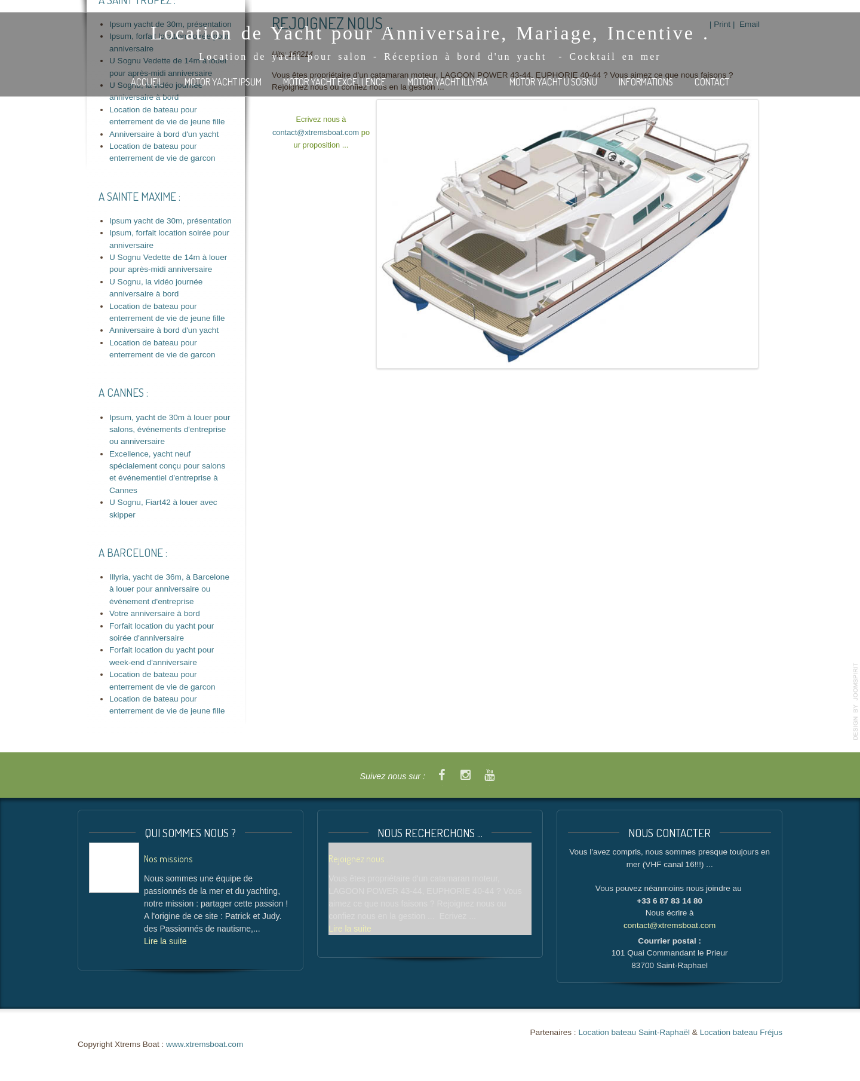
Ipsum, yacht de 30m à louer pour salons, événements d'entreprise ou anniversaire (170, 429)
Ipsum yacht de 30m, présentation (170, 220)
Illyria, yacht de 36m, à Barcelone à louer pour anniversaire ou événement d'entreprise (169, 589)
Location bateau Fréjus (741, 1032)
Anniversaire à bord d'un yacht (164, 134)
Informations (646, 81)
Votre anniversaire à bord (154, 613)
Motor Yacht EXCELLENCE (334, 81)
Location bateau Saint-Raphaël (634, 1032)
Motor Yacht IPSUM (223, 81)
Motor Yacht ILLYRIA (447, 81)
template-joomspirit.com (855, 701)
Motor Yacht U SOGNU (553, 81)
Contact (712, 81)
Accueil (147, 81)
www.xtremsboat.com (204, 1044)
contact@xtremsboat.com (315, 132)
